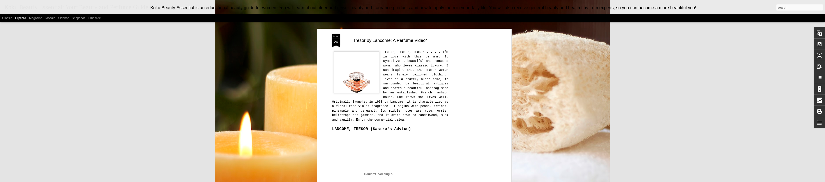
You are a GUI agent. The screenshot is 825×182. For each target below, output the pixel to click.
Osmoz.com (339, 144)
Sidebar (63, 18)
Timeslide (94, 18)
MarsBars (418, 179)
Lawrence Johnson (408, 163)
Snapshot (78, 18)
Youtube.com (339, 148)
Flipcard (20, 18)
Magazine (36, 18)
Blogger (442, 179)
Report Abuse (454, 179)
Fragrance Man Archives (369, 157)
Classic (7, 18)
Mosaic (50, 18)
